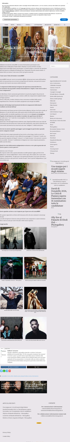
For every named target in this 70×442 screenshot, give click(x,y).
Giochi (52, 107)
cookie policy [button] (7, 425)
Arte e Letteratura (55, 83)
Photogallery (53, 127)
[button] (67, 422)
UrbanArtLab (54, 151)
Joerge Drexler (24, 376)
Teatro (52, 146)
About (2, 348)
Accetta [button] (64, 438)
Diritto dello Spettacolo (56, 96)
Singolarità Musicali (55, 140)
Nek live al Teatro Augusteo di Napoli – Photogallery (17, 418)
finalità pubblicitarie (10, 429)
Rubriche (58, 24)
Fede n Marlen (14, 376)
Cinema (29, 24)
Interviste (48, 24)
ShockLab (53, 138)
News (12, 24)
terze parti (23, 427)
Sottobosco (53, 142)
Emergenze (53, 103)
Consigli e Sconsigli (55, 92)
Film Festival (53, 105)
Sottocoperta (53, 144)
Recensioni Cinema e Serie (57, 129)
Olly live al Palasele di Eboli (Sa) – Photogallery (59, 221)
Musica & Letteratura (56, 118)
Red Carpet (53, 133)
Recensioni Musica (55, 131)
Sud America (35, 376)
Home (6, 24)
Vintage (52, 153)
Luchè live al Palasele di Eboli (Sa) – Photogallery (16, 415)
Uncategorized (54, 149)
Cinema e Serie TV (55, 87)
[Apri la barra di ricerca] (65, 24)
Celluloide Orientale (55, 85)
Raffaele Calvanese (12, 350)
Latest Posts (7, 348)
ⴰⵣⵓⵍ (22, 76)
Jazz (19, 376)
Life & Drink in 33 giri (56, 112)
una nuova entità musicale (19, 83)
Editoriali (52, 101)
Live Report (53, 114)
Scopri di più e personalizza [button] (10, 438)
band (27, 68)
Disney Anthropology (56, 98)
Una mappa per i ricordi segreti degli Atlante (59, 169)
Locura (30, 376)
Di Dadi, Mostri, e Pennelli (57, 94)
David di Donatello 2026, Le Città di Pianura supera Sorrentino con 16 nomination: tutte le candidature (59, 197)
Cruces (8, 376)
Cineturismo (53, 90)
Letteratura (38, 24)
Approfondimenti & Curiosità (58, 81)
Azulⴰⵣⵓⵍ (14, 65)
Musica (20, 24)
